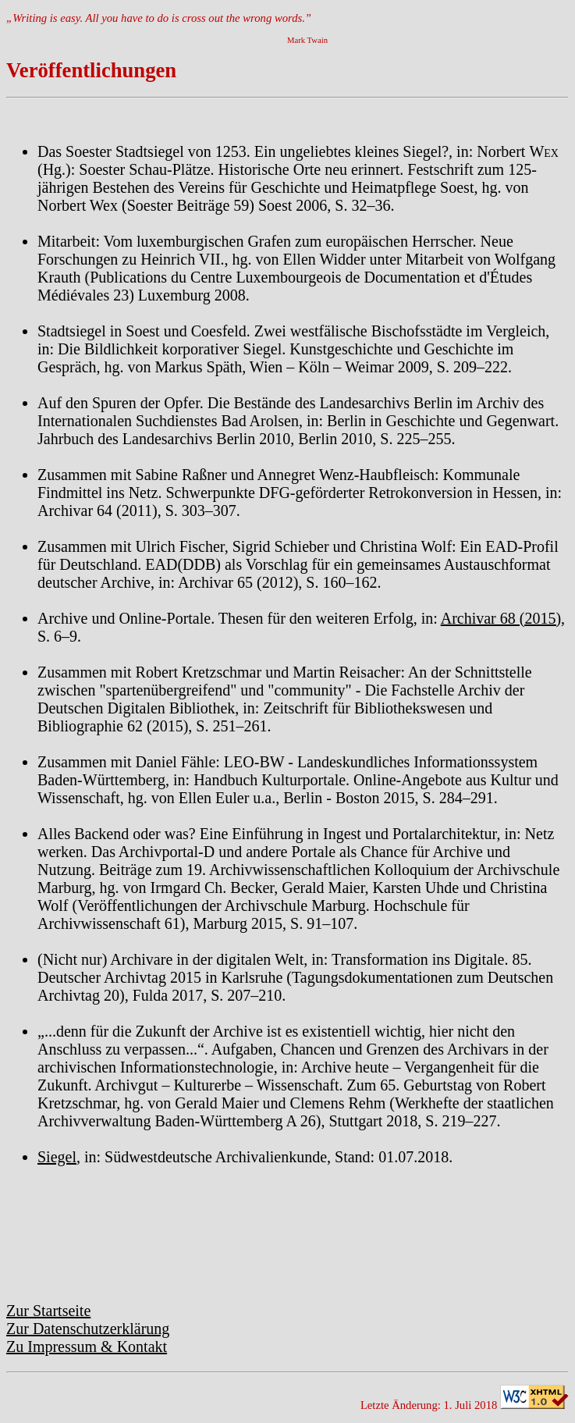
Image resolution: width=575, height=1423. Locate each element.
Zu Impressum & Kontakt (86, 1346)
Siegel (56, 1156)
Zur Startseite (48, 1310)
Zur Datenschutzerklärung (87, 1328)
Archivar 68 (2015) (501, 618)
